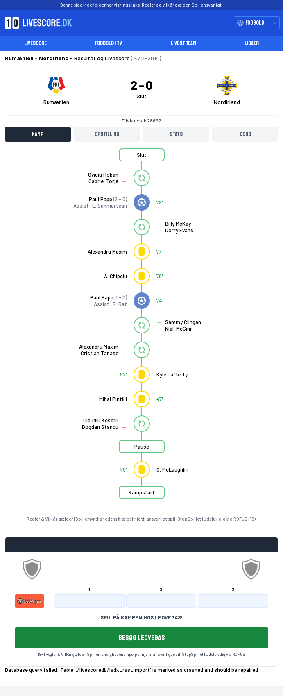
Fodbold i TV (108, 43)
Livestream (183, 43)
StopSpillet (189, 518)
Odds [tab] (245, 134)
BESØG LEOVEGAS (141, 637)
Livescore (35, 43)
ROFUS (240, 518)
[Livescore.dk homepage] (36, 22)
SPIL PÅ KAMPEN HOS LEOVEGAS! (141, 617)
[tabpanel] (141, 328)
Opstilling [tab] (107, 134)
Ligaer (252, 43)
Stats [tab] (176, 134)
